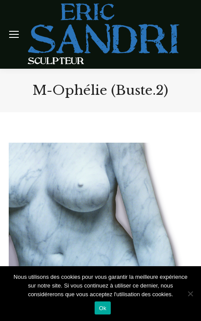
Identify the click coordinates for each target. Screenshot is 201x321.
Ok (102, 308)
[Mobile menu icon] (14, 34)
